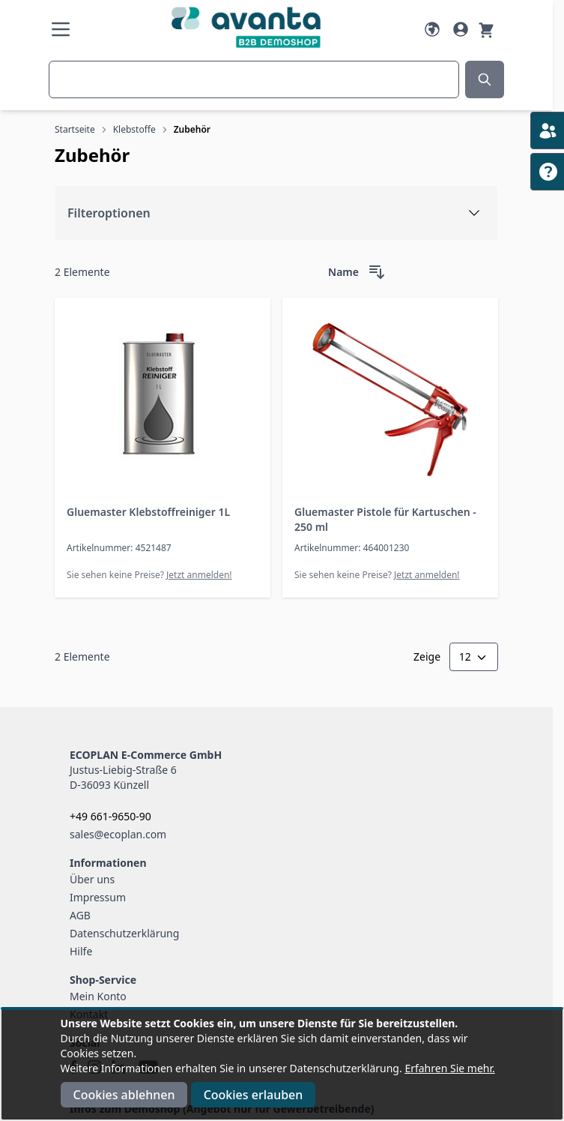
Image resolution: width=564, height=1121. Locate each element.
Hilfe (81, 951)
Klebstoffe (134, 129)
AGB (80, 915)
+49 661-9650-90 (110, 816)
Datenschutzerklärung (124, 933)
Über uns (92, 879)
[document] (282, 1065)
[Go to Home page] (246, 27)
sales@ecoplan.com (118, 834)
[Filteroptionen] (276, 213)
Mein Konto (98, 996)
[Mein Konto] (461, 29)
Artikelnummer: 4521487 (119, 547)
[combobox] (254, 79)
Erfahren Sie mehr (448, 1068)
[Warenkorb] (486, 29)
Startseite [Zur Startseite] (75, 129)
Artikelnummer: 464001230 (351, 547)
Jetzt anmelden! (199, 574)
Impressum (98, 897)
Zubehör (192, 129)
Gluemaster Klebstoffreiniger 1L (148, 512)
